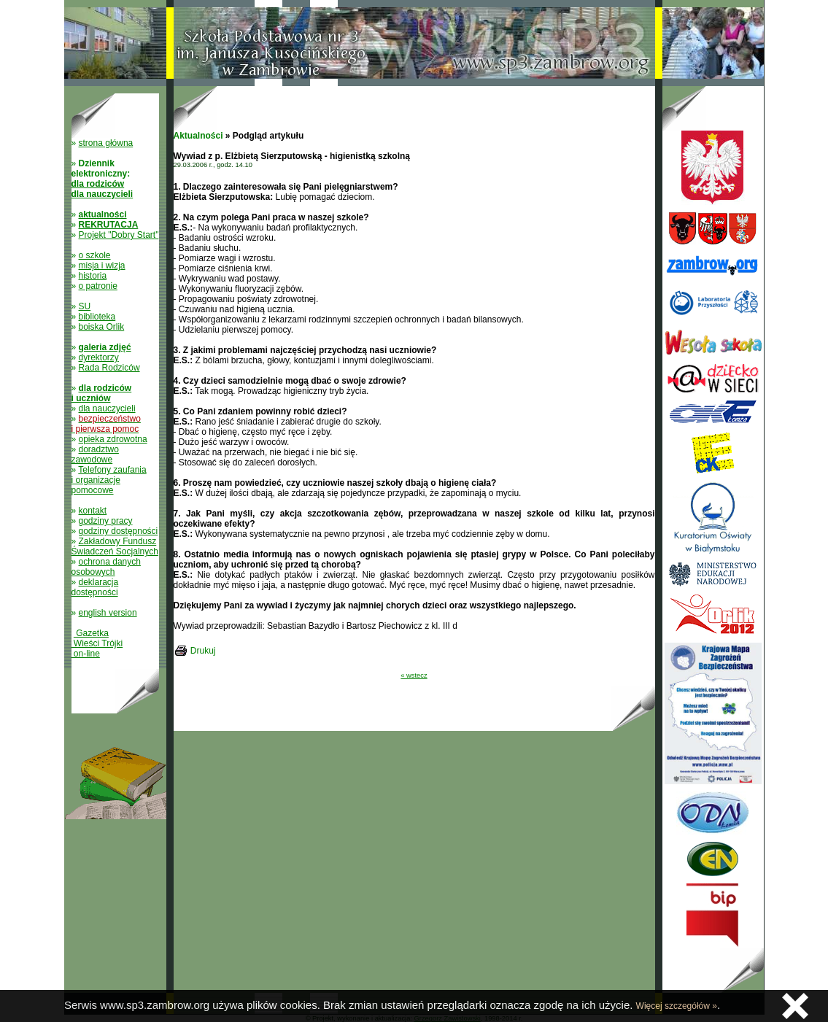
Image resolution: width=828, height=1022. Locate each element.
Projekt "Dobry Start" (119, 235)
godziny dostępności (118, 531)
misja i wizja (102, 265)
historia (93, 276)
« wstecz (414, 675)
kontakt (93, 511)
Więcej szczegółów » (676, 1006)
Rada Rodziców (109, 368)
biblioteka (97, 316)
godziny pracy (106, 521)
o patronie (98, 286)
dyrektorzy (99, 357)
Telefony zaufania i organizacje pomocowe (109, 480)
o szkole (95, 255)
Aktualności (198, 136)
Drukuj (203, 651)
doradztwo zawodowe (95, 454)
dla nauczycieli (107, 408)
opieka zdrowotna (113, 439)
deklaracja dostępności (95, 587)
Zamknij (795, 1006)
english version (108, 613)
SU (85, 306)
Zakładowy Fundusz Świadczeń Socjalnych (114, 546)
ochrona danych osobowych (106, 567)
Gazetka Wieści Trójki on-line (97, 643)
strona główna (106, 143)
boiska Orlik (102, 327)
